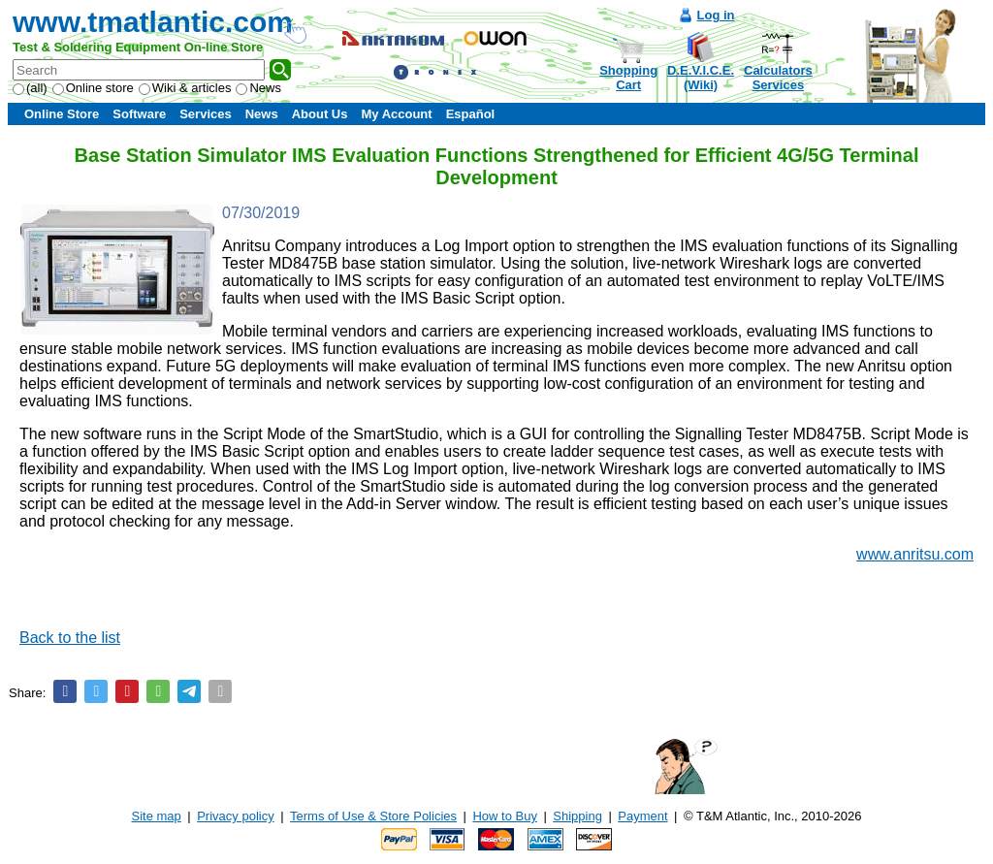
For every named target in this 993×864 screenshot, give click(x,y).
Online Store (61, 114)
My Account (396, 114)
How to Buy (504, 816)
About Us (320, 114)
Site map (156, 816)
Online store (93, 87)
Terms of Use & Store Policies (373, 816)
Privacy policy (235, 816)
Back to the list (69, 637)
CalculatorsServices (778, 77)
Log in (716, 15)
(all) (30, 87)
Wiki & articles (185, 87)
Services (205, 114)
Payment (642, 816)
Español (471, 114)
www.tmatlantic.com (153, 22)
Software (139, 114)
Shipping (577, 816)
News (258, 87)
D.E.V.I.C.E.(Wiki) (700, 77)
